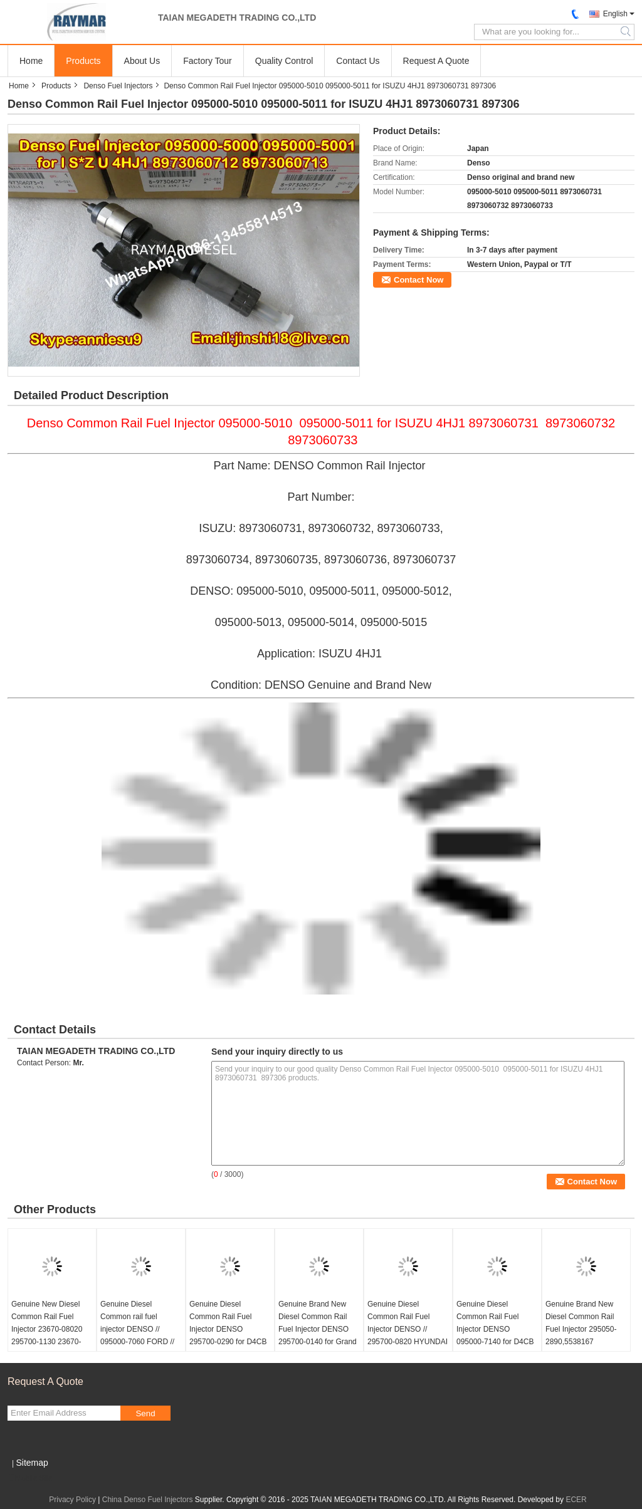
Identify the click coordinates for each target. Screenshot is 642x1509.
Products (83, 61)
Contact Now (418, 280)
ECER (576, 1499)
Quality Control (284, 61)
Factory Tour (207, 61)
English (615, 13)
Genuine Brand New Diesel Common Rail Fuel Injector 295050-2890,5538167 (580, 1323)
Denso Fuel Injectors (117, 85)
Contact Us (357, 61)
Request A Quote (436, 61)
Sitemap (32, 1463)
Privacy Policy (72, 1499)
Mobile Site (30, 1478)
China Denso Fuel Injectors (147, 1499)
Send (145, 1413)
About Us (142, 61)
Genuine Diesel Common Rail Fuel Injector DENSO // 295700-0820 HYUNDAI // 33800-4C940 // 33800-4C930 (407, 1335)
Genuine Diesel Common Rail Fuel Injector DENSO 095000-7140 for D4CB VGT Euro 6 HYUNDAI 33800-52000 (495, 1335)
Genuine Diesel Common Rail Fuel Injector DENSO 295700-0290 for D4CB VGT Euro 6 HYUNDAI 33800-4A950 (227, 1335)
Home (31, 61)
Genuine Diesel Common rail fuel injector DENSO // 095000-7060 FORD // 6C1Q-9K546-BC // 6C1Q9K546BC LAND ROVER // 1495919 (137, 1342)
